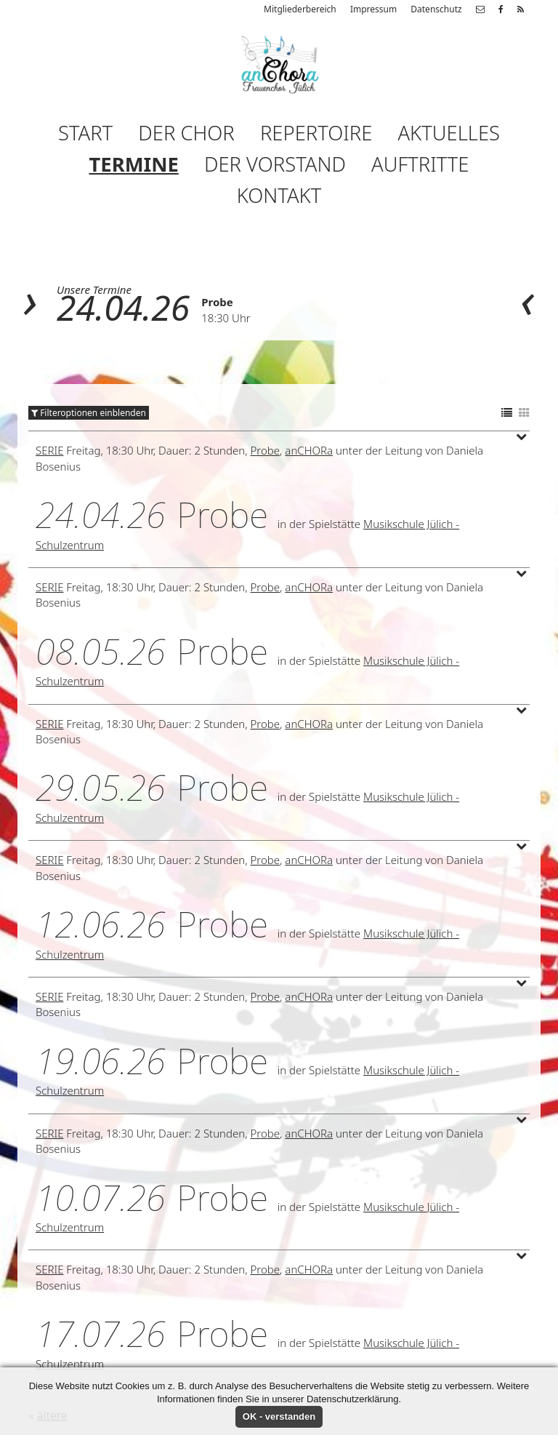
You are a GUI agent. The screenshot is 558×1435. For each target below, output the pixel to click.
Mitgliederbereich (300, 9)
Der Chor (186, 132)
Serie (49, 450)
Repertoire (316, 132)
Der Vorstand (275, 164)
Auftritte (420, 164)
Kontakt (279, 195)
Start (85, 132)
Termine (134, 164)
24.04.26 (123, 307)
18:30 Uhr (225, 318)
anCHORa (309, 450)
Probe (217, 302)
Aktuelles (448, 132)
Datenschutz (436, 9)
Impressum (373, 9)
